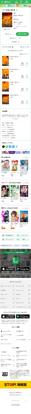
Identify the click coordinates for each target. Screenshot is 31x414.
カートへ (9, 34)
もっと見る (25, 157)
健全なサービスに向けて (21, 356)
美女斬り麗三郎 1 (15, 56)
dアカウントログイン (6, 343)
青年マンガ (9, 127)
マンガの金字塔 (10, 129)
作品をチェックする (16, 38)
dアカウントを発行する (15, 392)
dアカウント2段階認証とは (6, 360)
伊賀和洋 (15, 15)
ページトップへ (15, 400)
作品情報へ (15, 41)
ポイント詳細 (17, 24)
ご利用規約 (4, 352)
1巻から (21, 54)
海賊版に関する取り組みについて (6, 365)
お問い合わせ (4, 339)
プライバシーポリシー (6, 356)
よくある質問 (19, 335)
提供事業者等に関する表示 (21, 352)
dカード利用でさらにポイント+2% (19, 26)
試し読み (8, 29)
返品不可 (15, 28)
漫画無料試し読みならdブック (7, 245)
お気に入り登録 (25, 46)
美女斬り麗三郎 (10, 133)
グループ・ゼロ (9, 125)
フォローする (22, 15)
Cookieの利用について (21, 360)
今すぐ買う (24, 34)
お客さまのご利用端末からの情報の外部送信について (21, 365)
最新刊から (26, 54)
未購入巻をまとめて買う (16, 50)
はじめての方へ (6, 331)
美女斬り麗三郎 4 (15, 95)
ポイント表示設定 (21, 339)
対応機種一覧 (19, 331)
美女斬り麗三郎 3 (15, 82)
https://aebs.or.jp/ (14, 378)
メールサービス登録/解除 (6, 335)
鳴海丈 (19, 15)
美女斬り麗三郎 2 (15, 69)
